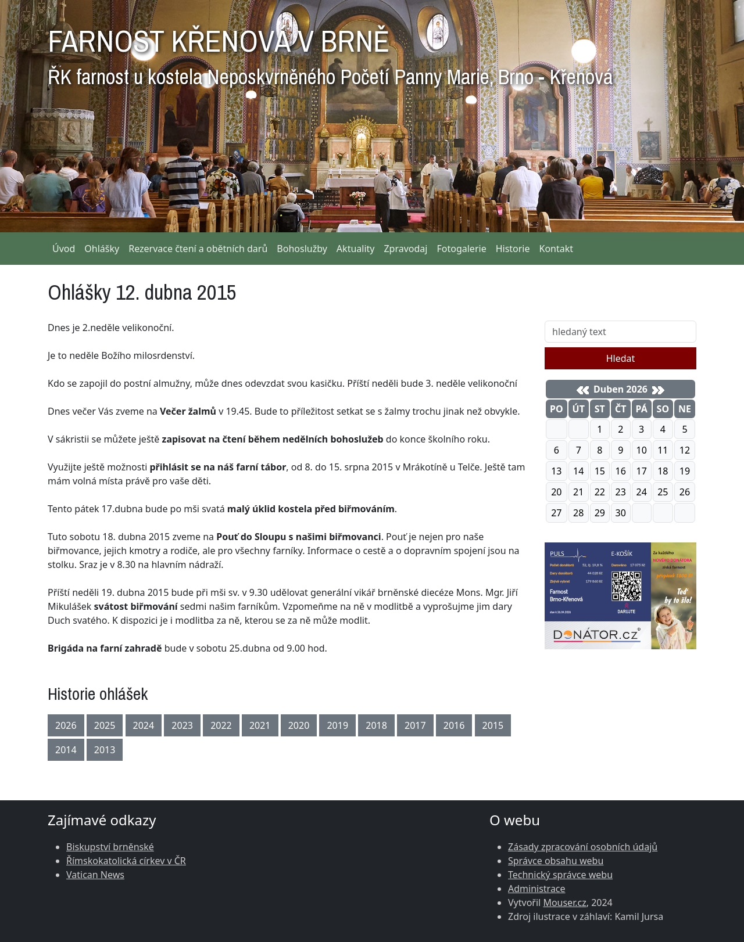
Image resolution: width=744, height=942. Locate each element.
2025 (105, 725)
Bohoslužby (302, 248)
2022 (221, 725)
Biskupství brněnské (110, 846)
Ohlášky (101, 248)
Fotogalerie (461, 248)
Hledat (620, 358)
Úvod (63, 248)
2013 (105, 749)
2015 (493, 725)
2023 (182, 725)
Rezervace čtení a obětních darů (197, 248)
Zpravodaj (405, 248)
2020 (299, 725)
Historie (513, 248)
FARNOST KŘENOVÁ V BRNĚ (330, 52)
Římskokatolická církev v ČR (126, 860)
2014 (66, 749)
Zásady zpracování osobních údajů (582, 846)
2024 (144, 725)
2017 (415, 725)
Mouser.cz (564, 902)
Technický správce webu (560, 874)
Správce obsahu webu (555, 860)
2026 (66, 725)
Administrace (537, 888)
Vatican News (95, 874)
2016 (454, 725)
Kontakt (556, 248)
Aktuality (356, 248)
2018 (376, 725)
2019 (337, 725)
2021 (260, 725)
